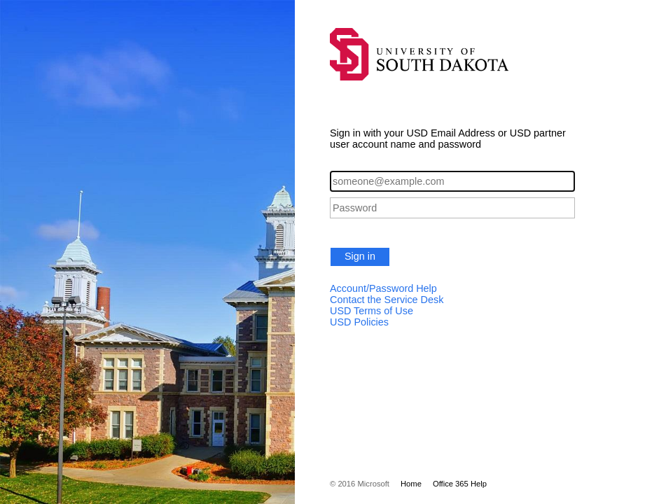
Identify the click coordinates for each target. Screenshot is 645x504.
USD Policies (359, 322)
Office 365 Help (460, 483)
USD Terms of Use (371, 310)
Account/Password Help (383, 288)
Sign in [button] (360, 256)
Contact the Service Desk (386, 299)
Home (411, 483)
